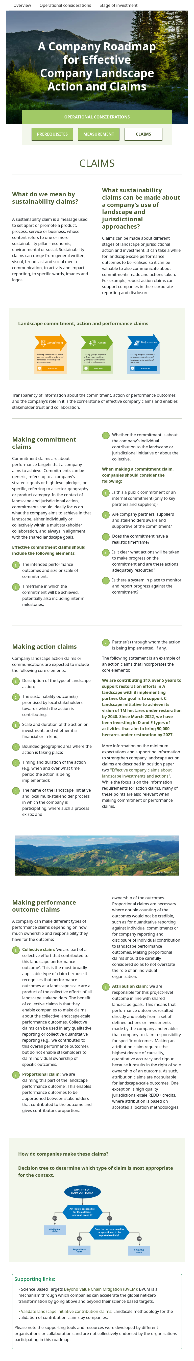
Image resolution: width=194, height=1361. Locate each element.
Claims (143, 134)
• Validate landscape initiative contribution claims (64, 1311)
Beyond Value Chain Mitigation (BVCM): (101, 1289)
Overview (22, 5)
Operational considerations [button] (65, 5)
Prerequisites (52, 134)
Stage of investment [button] (118, 5)
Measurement (98, 134)
